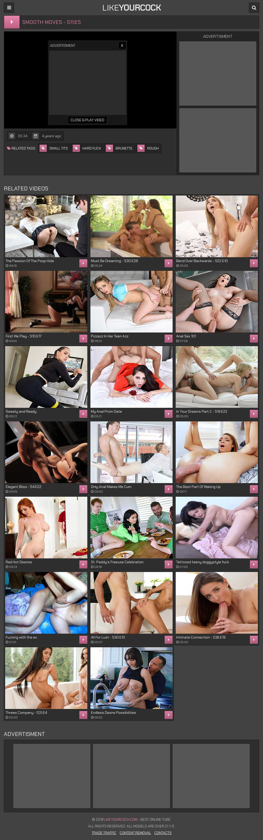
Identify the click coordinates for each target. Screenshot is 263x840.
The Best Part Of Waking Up (198, 486)
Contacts (163, 832)
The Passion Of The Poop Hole (30, 261)
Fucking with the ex (21, 637)
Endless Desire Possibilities (113, 712)
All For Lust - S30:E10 (108, 637)
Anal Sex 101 (186, 336)
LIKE (131, 8)
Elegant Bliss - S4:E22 (23, 486)
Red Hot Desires (19, 562)
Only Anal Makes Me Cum (111, 486)
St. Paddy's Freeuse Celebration (117, 562)
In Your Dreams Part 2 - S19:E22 (201, 411)
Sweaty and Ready (21, 411)
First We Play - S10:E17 (23, 336)
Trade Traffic (104, 832)
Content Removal (135, 832)
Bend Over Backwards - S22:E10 (202, 261)
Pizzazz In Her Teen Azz (109, 336)
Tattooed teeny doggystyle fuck (202, 562)
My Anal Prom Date (106, 411)
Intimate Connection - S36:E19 (201, 637)
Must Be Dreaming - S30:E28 (114, 261)
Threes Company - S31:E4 (26, 712)
